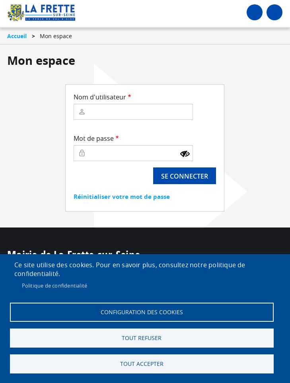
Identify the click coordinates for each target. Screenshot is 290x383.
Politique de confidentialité (55, 285)
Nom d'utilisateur (100, 97)
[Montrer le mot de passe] (185, 154)
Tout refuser (142, 338)
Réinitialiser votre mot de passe (122, 196)
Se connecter (184, 176)
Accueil (17, 36)
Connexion (255, 12)
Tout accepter (141, 363)
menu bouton (274, 12)
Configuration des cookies (142, 312)
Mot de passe (94, 138)
